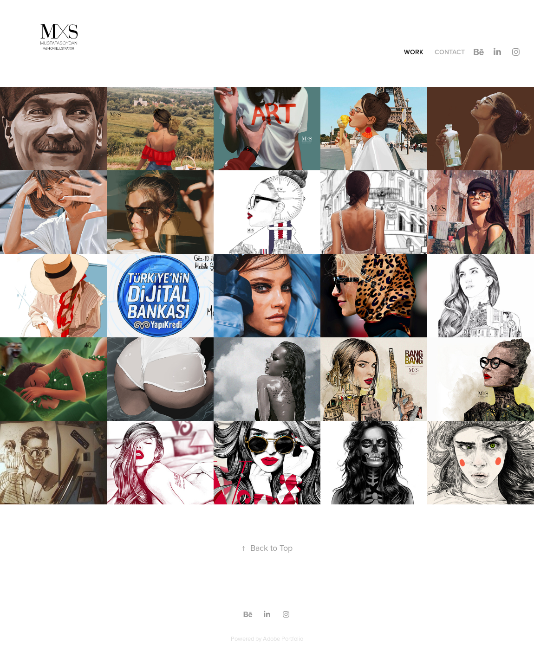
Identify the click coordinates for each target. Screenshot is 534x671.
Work (413, 52)
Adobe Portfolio (283, 638)
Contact (450, 52)
